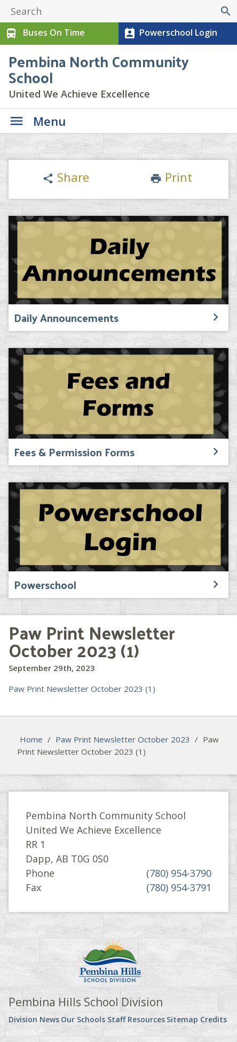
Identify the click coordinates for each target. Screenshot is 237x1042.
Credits (213, 1019)
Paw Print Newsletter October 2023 (123, 739)
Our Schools (83, 1019)
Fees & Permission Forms (74, 452)
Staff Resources (136, 1019)
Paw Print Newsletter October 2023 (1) (82, 688)
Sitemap (182, 1019)
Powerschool (45, 584)
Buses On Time (44, 34)
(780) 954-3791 (178, 887)
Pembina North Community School (99, 69)
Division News (34, 1019)
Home (31, 739)
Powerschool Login (169, 34)
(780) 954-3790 (178, 873)
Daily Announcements (66, 317)
